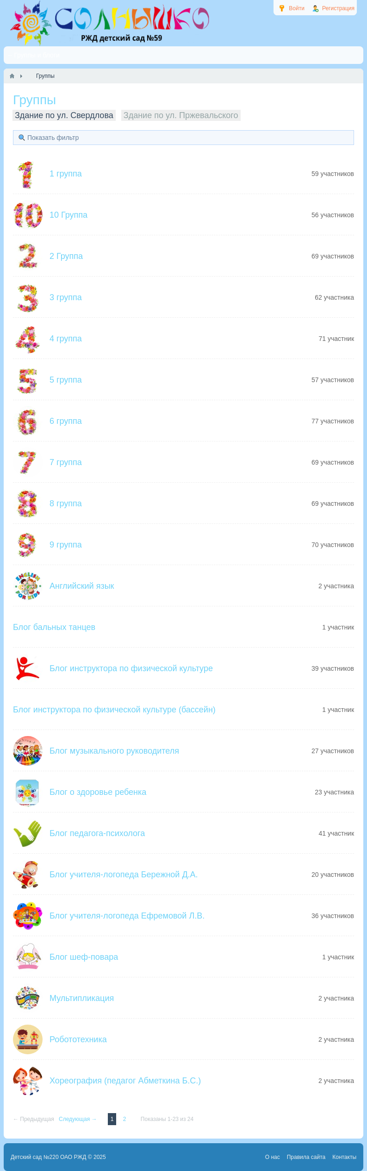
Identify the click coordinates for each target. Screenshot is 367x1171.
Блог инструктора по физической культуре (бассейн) (114, 709)
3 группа (66, 297)
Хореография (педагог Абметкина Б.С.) (125, 1080)
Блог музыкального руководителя (114, 750)
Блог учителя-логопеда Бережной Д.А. (124, 874)
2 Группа (66, 256)
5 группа (66, 379)
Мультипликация (82, 998)
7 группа (66, 462)
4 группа (66, 338)
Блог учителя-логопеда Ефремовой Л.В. (127, 915)
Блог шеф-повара (84, 957)
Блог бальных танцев (54, 627)
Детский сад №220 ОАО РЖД (49, 1157)
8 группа (66, 503)
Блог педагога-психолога (97, 833)
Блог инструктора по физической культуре (131, 668)
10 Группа (68, 215)
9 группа (66, 544)
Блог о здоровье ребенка (98, 792)
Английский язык (82, 586)
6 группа (66, 421)
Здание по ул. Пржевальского (181, 115)
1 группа (66, 173)
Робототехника (78, 1039)
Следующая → (79, 1119)
